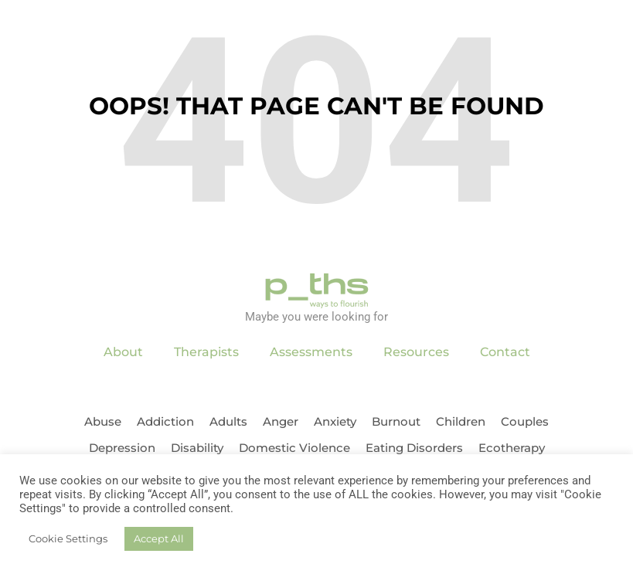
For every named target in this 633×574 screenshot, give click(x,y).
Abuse (102, 421)
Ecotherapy (511, 447)
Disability (197, 447)
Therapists (206, 352)
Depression (122, 447)
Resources (416, 352)
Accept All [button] (159, 538)
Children (460, 421)
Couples (525, 421)
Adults (228, 421)
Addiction (165, 421)
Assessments (311, 352)
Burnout (396, 421)
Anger (280, 421)
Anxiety (335, 421)
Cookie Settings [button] (68, 538)
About (123, 352)
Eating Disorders (414, 447)
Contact (505, 352)
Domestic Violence (294, 447)
